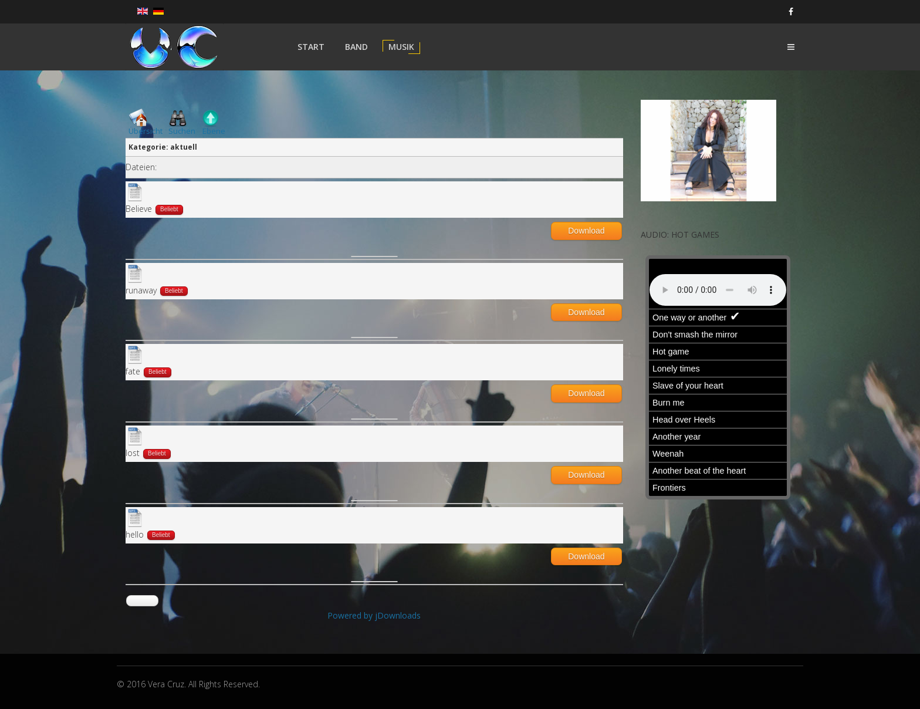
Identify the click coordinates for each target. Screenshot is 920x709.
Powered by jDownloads (374, 615)
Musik (401, 46)
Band (356, 46)
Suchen (181, 131)
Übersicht (145, 131)
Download (586, 230)
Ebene (213, 131)
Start (310, 46)
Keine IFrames (718, 380)
